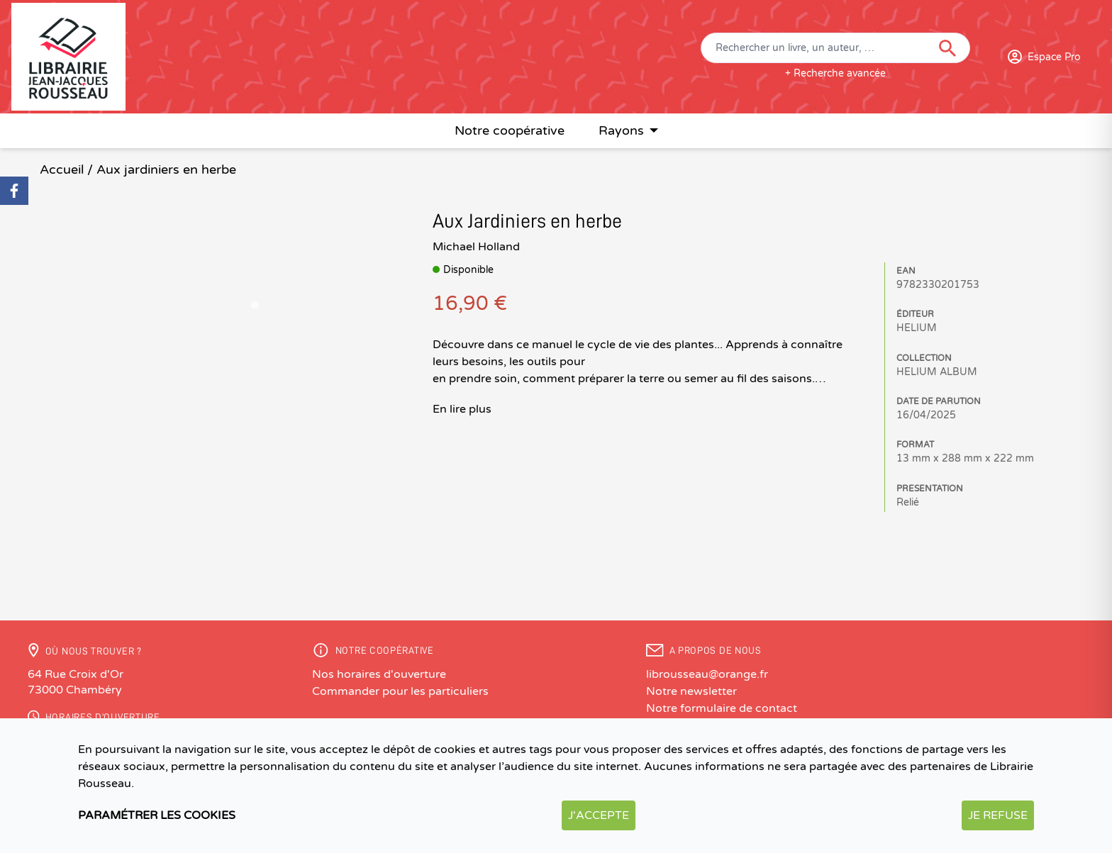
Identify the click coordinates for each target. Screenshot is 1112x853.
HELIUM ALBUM (936, 372)
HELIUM (916, 328)
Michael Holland (476, 247)
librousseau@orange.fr (707, 674)
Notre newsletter (691, 691)
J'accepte (598, 815)
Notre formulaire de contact (721, 708)
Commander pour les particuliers (400, 691)
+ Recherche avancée (835, 73)
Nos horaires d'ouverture (379, 674)
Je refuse (998, 815)
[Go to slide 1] (255, 304)
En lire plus (462, 409)
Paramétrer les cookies (156, 815)
